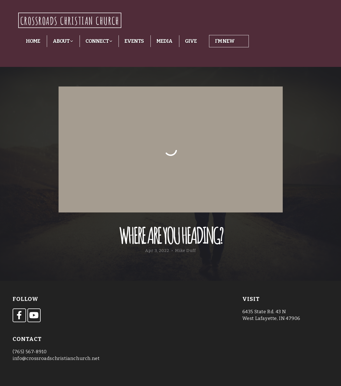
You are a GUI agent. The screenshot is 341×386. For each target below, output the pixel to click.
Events (134, 41)
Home (33, 41)
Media (164, 41)
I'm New (224, 41)
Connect (98, 41)
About (63, 41)
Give (191, 41)
